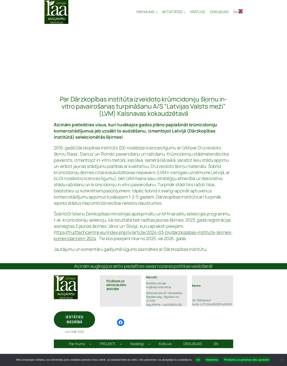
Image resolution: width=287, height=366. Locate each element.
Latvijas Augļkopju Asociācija (103, 12)
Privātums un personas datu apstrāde (246, 359)
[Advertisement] (143, 54)
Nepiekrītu (212, 359)
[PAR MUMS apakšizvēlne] (147, 12)
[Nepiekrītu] (282, 360)
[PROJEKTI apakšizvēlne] (121, 344)
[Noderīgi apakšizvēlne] (149, 344)
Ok (198, 359)
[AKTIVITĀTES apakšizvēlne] (173, 12)
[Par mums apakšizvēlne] (90, 344)
